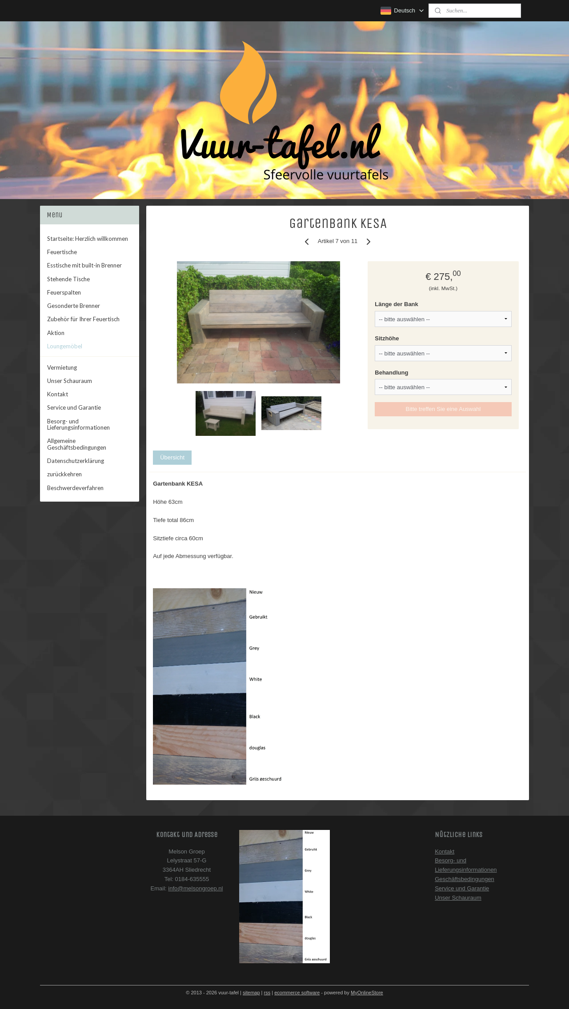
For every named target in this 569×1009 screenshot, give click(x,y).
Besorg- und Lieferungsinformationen (78, 424)
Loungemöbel (64, 346)
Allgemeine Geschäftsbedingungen (76, 444)
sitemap (251, 992)
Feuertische (62, 251)
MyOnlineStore (367, 992)
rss (267, 992)
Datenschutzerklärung (75, 460)
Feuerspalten (64, 292)
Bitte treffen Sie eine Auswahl (443, 409)
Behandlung (391, 372)
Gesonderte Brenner (73, 305)
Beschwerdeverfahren (75, 487)
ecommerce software (297, 992)
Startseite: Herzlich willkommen (87, 238)
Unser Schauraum (69, 380)
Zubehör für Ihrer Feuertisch (83, 319)
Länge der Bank (396, 304)
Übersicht (172, 457)
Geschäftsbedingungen (464, 879)
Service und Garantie (74, 407)
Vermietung (62, 367)
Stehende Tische (68, 279)
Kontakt (57, 394)
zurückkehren (64, 474)
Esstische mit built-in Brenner (84, 265)
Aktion (55, 332)
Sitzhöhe (387, 338)
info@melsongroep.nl (195, 888)
